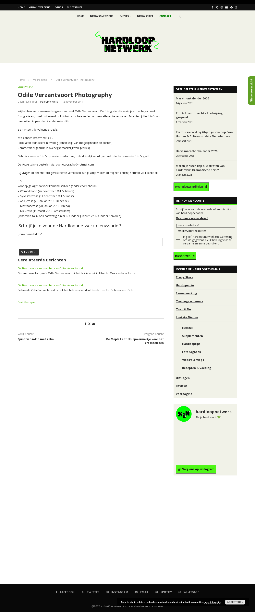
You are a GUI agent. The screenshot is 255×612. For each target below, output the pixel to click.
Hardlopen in (185, 285)
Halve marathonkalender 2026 (196, 151)
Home (21, 7)
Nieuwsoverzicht (40, 7)
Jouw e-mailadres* (205, 228)
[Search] (179, 16)
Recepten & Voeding (196, 368)
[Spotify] (231, 7)
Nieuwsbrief (74, 7)
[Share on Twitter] (89, 323)
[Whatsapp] (236, 7)
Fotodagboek (191, 352)
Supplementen (192, 336)
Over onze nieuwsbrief (192, 218)
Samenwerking (186, 293)
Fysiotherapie (26, 302)
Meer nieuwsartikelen (189, 186)
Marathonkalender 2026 (192, 98)
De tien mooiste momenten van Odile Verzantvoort (50, 268)
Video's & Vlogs (193, 360)
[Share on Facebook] (85, 323)
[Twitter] (216, 7)
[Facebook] (212, 7)
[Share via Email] (93, 323)
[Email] (226, 7)
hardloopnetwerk (48, 101)
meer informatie (212, 602)
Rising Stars (184, 277)
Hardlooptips (191, 344)
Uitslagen (183, 378)
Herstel (187, 328)
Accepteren (235, 602)
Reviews (182, 386)
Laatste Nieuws (187, 317)
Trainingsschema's (189, 301)
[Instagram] (222, 7)
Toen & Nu (183, 309)
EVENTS (59, 7)
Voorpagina (40, 79)
